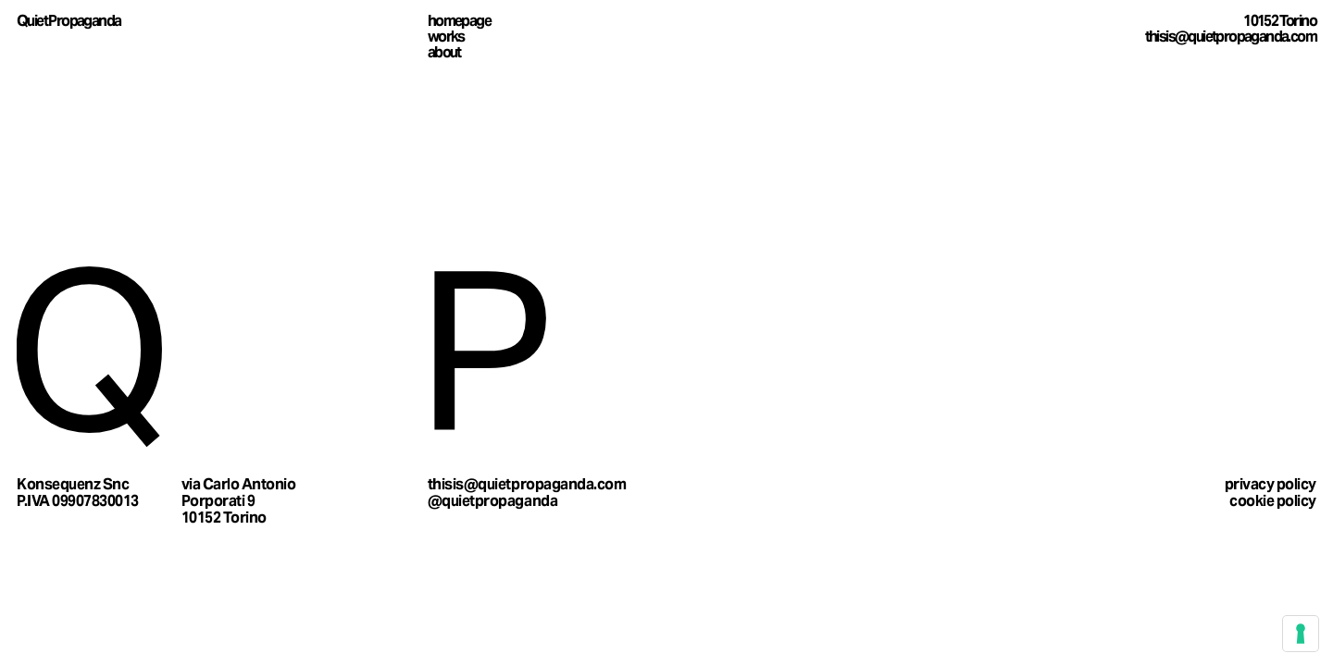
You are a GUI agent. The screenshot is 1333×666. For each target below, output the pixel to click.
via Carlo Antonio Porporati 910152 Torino (238, 500)
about (444, 52)
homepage (459, 21)
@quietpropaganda (492, 501)
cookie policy (1272, 501)
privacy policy (1270, 484)
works (446, 36)
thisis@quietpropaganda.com (1230, 36)
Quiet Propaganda (68, 21)
